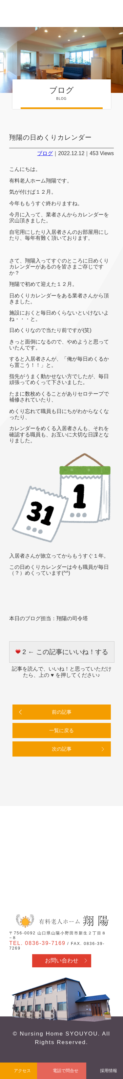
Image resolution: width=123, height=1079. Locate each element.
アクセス (22, 1070)
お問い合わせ (61, 960)
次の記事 (62, 749)
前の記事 (62, 712)
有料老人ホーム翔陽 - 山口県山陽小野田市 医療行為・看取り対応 (27, 14)
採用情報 (108, 1070)
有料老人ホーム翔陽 (61, 921)
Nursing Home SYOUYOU (59, 1034)
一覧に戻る (61, 730)
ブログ (45, 153)
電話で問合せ (65, 1070)
